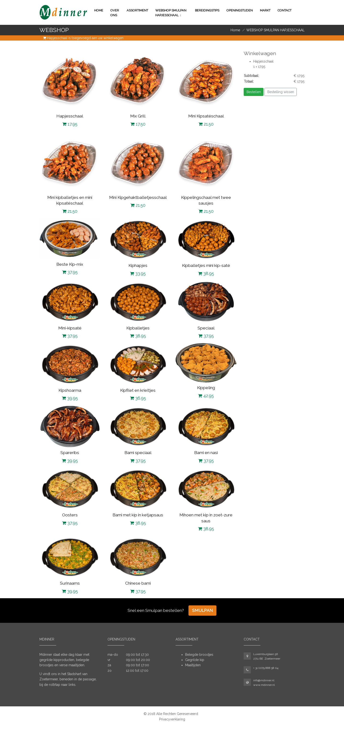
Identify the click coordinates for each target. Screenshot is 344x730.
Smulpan (202, 610)
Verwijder (273, 67)
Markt (265, 10)
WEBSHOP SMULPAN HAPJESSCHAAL (170, 13)
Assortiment (137, 10)
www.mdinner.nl (264, 685)
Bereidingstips (207, 10)
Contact (284, 10)
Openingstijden (239, 10)
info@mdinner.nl (263, 680)
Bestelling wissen (280, 92)
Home (98, 10)
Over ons (114, 13)
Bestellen (254, 92)
